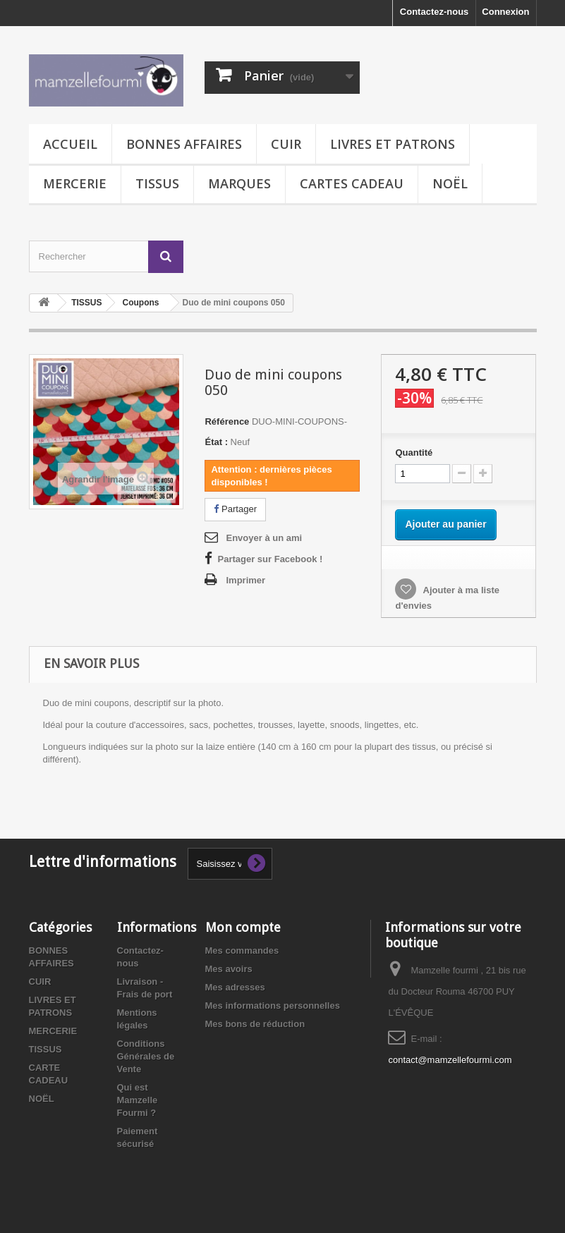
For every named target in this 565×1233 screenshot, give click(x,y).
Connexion (505, 11)
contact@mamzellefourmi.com (449, 1060)
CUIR (286, 143)
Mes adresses (235, 987)
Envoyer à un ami (264, 538)
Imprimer (245, 580)
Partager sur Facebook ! (269, 559)
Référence (227, 421)
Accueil (70, 143)
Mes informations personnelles (272, 1005)
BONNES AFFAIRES (184, 143)
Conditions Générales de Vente (146, 1056)
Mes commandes (242, 950)
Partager (235, 509)
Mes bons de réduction (255, 1024)
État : (216, 442)
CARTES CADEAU (351, 183)
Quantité (413, 452)
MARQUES (239, 183)
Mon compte (243, 927)
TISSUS (157, 183)
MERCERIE (75, 183)
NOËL (450, 183)
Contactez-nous (434, 11)
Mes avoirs (229, 969)
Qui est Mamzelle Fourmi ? (137, 1100)
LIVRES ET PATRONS (392, 143)
